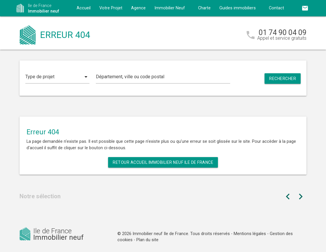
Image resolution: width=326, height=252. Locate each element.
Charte (204, 8)
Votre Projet (110, 8)
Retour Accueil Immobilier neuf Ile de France (163, 162)
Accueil (84, 8)
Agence (138, 8)
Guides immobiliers (237, 8)
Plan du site (147, 239)
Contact (276, 8)
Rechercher (282, 78)
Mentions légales (250, 233)
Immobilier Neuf (169, 8)
